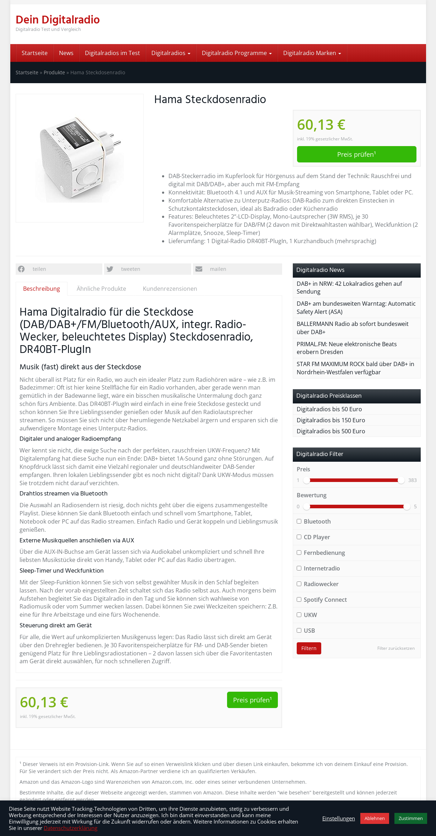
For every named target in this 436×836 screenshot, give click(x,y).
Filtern (309, 648)
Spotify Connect (322, 600)
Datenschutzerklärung (70, 827)
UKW (307, 615)
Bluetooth (314, 521)
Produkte (54, 72)
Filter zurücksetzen (396, 648)
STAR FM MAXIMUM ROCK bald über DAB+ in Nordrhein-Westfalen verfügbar (355, 368)
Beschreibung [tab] (41, 289)
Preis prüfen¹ (356, 154)
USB (306, 630)
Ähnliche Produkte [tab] (101, 289)
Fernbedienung (321, 553)
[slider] (306, 480)
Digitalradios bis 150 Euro (331, 420)
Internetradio (318, 568)
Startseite (35, 53)
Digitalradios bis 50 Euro (329, 409)
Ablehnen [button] (375, 818)
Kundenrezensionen (170, 289)
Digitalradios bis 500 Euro (331, 431)
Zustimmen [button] (411, 818)
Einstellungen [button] (338, 818)
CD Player (313, 537)
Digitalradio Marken (312, 53)
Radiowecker (318, 584)
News (66, 53)
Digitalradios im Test (112, 53)
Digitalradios (170, 53)
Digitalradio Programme (237, 53)
